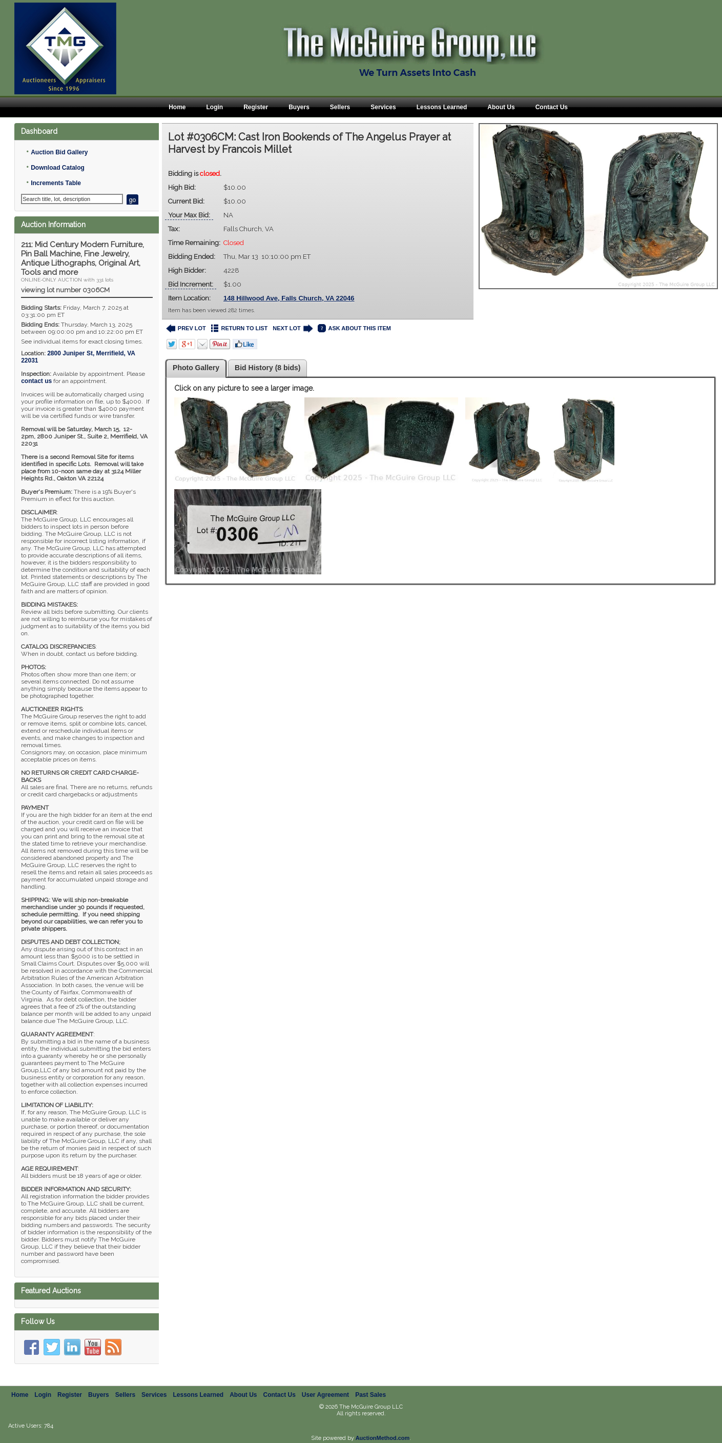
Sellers (340, 107)
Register (255, 107)
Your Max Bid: (189, 215)
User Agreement (325, 1394)
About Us (500, 107)
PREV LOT (186, 328)
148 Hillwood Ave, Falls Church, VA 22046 (289, 298)
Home (177, 107)
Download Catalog (58, 167)
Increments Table (56, 183)
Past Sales (370, 1394)
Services (383, 107)
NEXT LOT (292, 328)
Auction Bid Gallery (59, 152)
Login (214, 107)
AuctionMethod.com (383, 1438)
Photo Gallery (196, 368)
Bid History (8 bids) (267, 368)
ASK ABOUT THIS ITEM (354, 328)
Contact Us (551, 107)
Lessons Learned (442, 107)
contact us (36, 381)
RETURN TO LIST (239, 328)
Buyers (299, 107)
